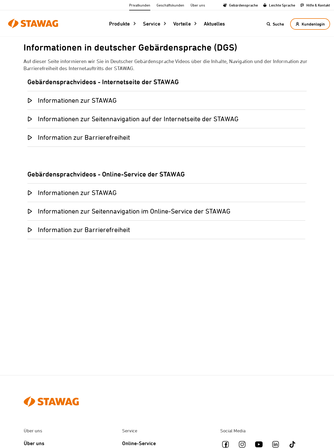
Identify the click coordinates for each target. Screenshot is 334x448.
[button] (275, 24)
